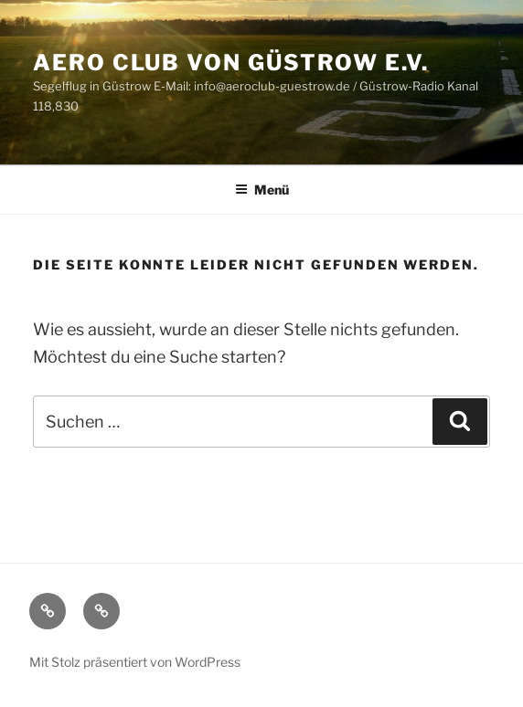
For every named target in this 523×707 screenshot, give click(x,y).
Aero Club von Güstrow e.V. (231, 62)
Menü (262, 189)
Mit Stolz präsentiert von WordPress (134, 662)
